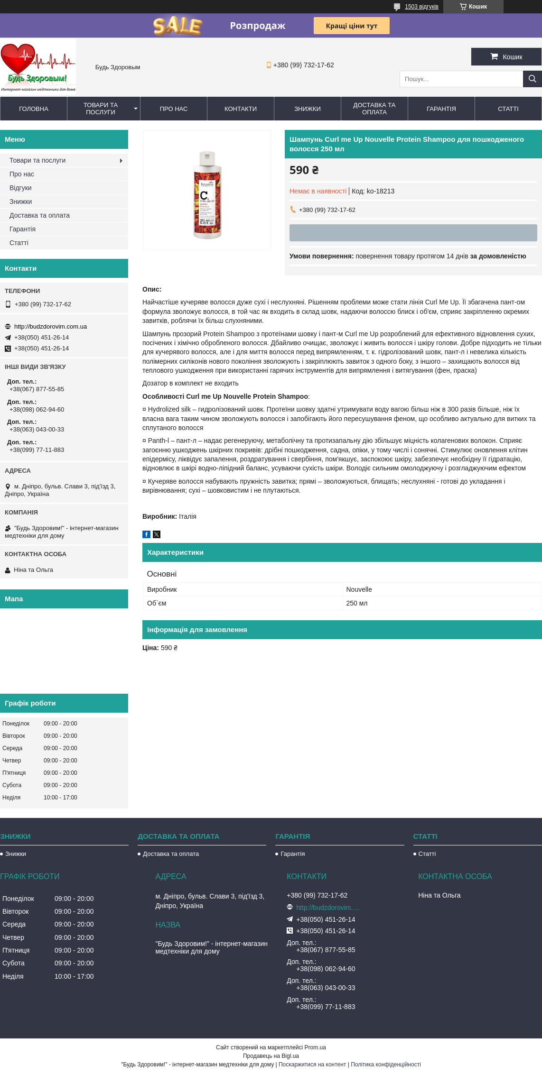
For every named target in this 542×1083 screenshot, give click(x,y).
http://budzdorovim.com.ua (50, 326)
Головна (33, 108)
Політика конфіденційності (386, 1064)
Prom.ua (315, 1047)
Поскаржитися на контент (312, 1064)
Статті (508, 108)
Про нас (174, 108)
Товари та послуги (101, 108)
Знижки (307, 108)
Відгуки (20, 188)
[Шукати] (532, 79)
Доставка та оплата (375, 108)
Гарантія (441, 108)
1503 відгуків (422, 6)
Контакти (240, 108)
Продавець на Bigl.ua (271, 1056)
